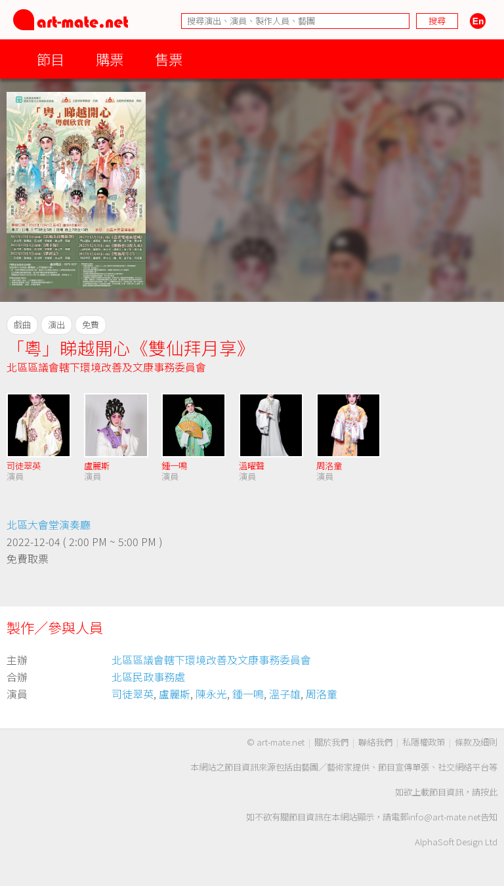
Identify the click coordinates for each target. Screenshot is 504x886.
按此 (488, 792)
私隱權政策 (423, 742)
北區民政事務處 (148, 677)
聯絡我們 (375, 742)
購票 (109, 59)
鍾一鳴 (174, 465)
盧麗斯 (97, 465)
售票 (168, 59)
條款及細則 (476, 742)
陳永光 (211, 694)
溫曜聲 (251, 465)
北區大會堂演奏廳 (49, 524)
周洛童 (329, 465)
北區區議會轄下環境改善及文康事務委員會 (106, 367)
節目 (50, 59)
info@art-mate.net (444, 817)
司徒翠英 (24, 465)
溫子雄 (285, 694)
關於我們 (331, 742)
